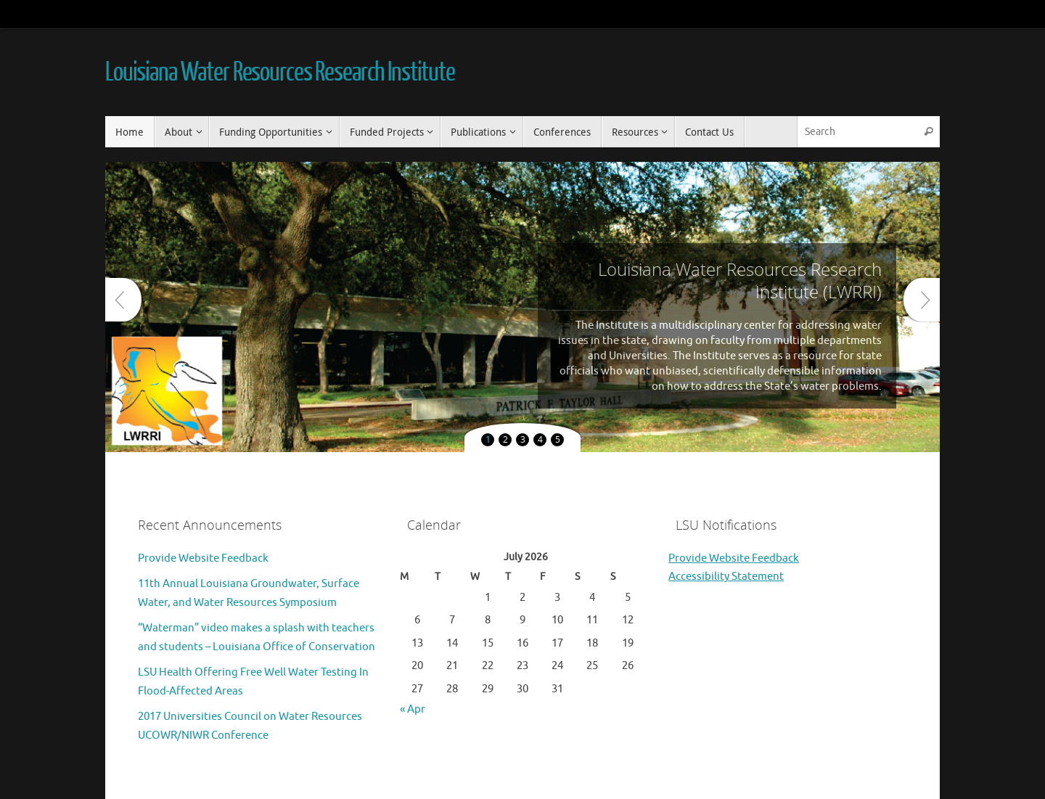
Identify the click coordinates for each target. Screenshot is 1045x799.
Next (921, 299)
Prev (123, 299)
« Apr (412, 709)
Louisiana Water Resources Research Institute (280, 72)
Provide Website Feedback (203, 558)
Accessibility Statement (726, 576)
